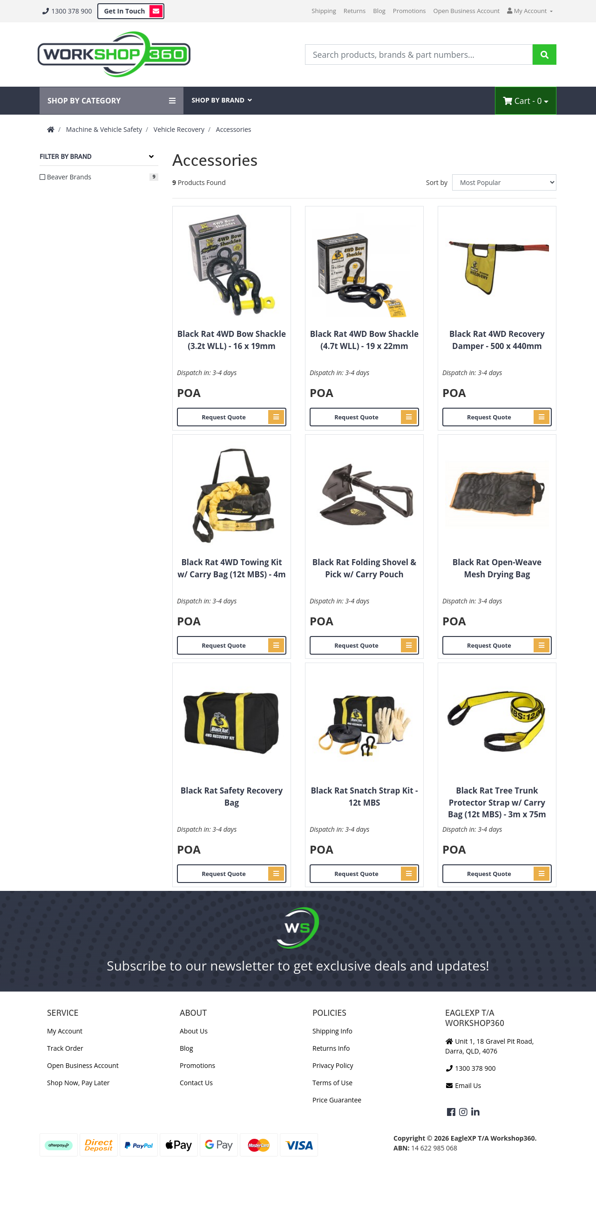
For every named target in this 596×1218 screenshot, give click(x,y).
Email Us (463, 1085)
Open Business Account (466, 11)
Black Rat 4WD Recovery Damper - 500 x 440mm (497, 339)
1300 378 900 (66, 11)
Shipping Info (332, 1030)
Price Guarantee (336, 1099)
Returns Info (331, 1048)
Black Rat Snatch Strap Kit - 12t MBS (364, 796)
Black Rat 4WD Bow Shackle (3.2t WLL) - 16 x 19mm (231, 339)
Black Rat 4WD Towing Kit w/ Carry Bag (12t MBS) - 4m (231, 568)
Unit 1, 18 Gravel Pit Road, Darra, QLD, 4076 (489, 1046)
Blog (379, 11)
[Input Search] (419, 54)
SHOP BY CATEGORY (111, 101)
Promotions (409, 11)
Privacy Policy (332, 1065)
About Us (194, 1030)
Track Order (65, 1048)
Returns (355, 11)
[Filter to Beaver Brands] (99, 177)
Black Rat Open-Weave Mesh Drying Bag (497, 568)
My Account (64, 1030)
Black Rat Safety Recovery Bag (232, 796)
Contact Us (196, 1082)
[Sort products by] (504, 182)
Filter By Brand (65, 156)
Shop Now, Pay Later (78, 1082)
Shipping (324, 11)
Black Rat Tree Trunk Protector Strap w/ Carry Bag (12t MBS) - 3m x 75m (497, 802)
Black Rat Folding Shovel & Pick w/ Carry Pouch (364, 568)
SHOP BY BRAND (221, 100)
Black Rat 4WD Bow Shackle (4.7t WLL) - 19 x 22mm (364, 339)
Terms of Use (332, 1082)
